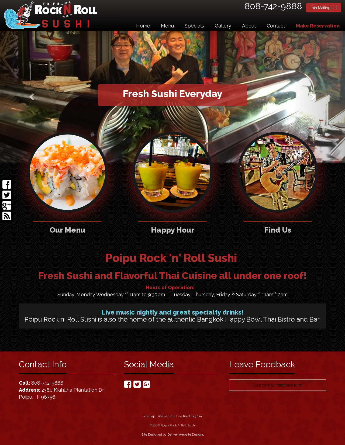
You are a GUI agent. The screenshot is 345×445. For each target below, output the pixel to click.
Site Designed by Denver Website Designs (173, 434)
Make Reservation (318, 26)
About (249, 26)
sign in (197, 416)
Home (143, 26)
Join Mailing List (323, 8)
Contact (276, 26)
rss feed (184, 416)
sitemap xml (166, 416)
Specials (194, 26)
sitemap (149, 416)
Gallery (223, 26)
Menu (167, 26)
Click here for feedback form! (277, 385)
